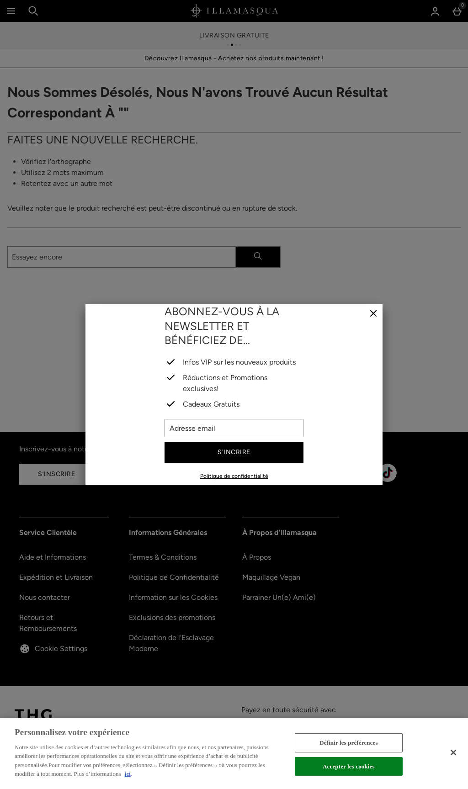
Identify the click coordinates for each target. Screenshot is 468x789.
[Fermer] (373, 314)
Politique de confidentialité (234, 476)
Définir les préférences (348, 742)
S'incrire (234, 452)
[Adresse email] (234, 428)
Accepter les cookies (349, 766)
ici (128, 773)
